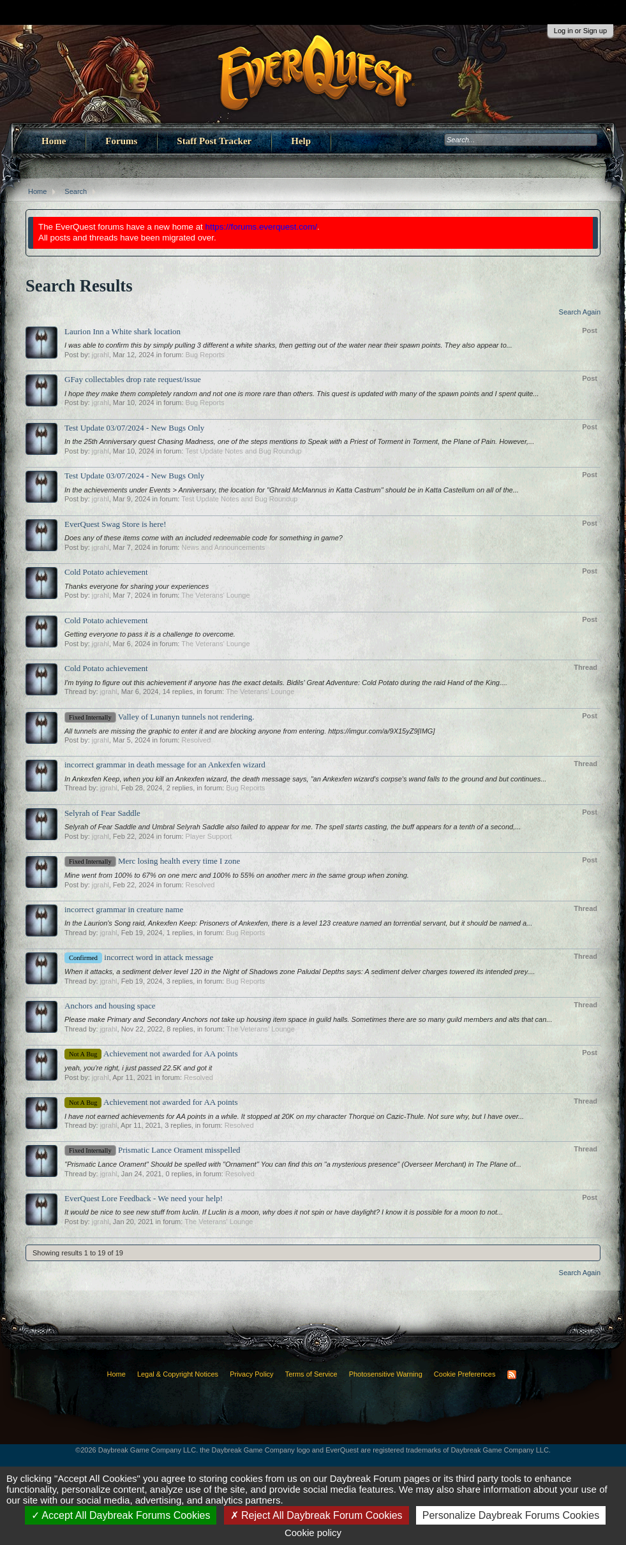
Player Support (209, 836)
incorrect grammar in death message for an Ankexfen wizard (164, 764)
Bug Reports (205, 355)
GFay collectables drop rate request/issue (132, 379)
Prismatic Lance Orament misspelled (152, 1150)
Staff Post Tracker (214, 141)
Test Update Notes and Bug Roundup (243, 451)
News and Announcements (223, 547)
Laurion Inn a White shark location (122, 331)
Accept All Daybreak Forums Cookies (121, 1515)
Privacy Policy (251, 1374)
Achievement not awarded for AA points (150, 1053)
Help (301, 141)
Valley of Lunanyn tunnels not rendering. (159, 716)
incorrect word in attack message (138, 957)
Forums (121, 141)
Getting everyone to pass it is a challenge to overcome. (149, 634)
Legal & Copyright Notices (177, 1374)
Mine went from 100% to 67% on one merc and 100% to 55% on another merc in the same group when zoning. (236, 875)
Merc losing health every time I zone (152, 861)
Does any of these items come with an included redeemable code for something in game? (203, 538)
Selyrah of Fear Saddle (102, 813)
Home (53, 141)
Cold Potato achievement (106, 572)
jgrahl (100, 355)
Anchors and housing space (110, 1005)
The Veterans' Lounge (215, 595)
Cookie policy (313, 1532)
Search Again (579, 312)
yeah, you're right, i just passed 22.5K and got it (138, 1068)
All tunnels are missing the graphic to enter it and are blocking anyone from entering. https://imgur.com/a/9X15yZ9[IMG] (249, 731)
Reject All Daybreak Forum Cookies (316, 1515)
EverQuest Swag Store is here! (115, 524)
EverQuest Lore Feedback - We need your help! (143, 1198)
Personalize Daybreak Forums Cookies (510, 1515)
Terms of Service (311, 1374)
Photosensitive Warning (385, 1374)
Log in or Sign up (580, 30)
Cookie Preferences (465, 1374)
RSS (511, 1374)
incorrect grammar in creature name (123, 909)
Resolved (196, 740)
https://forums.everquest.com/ (261, 227)
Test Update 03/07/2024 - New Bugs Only (134, 427)
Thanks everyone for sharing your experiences (136, 586)
